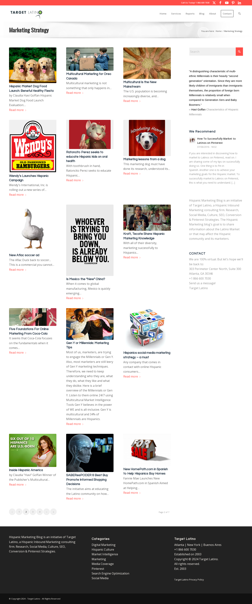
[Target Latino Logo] (26, 14)
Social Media (100, 578)
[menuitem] (163, 14)
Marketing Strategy (29, 30)
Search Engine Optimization (110, 573)
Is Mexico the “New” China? (85, 279)
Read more (18, 110)
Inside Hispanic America (26, 470)
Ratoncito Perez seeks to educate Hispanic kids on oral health (86, 157)
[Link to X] (214, 2)
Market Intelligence (105, 554)
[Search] (239, 14)
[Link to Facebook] (220, 2)
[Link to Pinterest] (233, 2)
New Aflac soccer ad (24, 255)
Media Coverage (103, 564)
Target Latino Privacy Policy (189, 579)
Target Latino (198, 288)
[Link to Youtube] (226, 2)
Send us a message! (202, 283)
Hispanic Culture (103, 549)
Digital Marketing (104, 545)
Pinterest (98, 569)
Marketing (99, 559)
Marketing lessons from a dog (144, 159)
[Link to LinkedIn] (239, 2)
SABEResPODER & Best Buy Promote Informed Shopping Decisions (87, 480)
